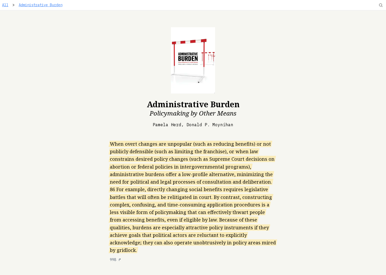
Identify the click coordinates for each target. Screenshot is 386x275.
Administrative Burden (40, 5)
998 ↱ (115, 259)
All (5, 5)
